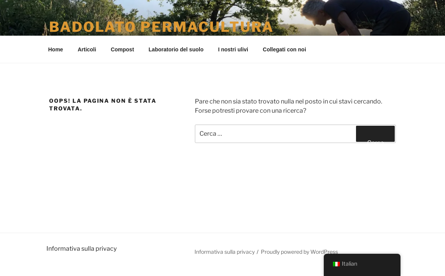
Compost (122, 49)
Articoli (86, 49)
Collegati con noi (284, 49)
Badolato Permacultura (161, 26)
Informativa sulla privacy (224, 251)
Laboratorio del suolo (175, 49)
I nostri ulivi (233, 49)
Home (55, 49)
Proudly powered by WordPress (299, 251)
